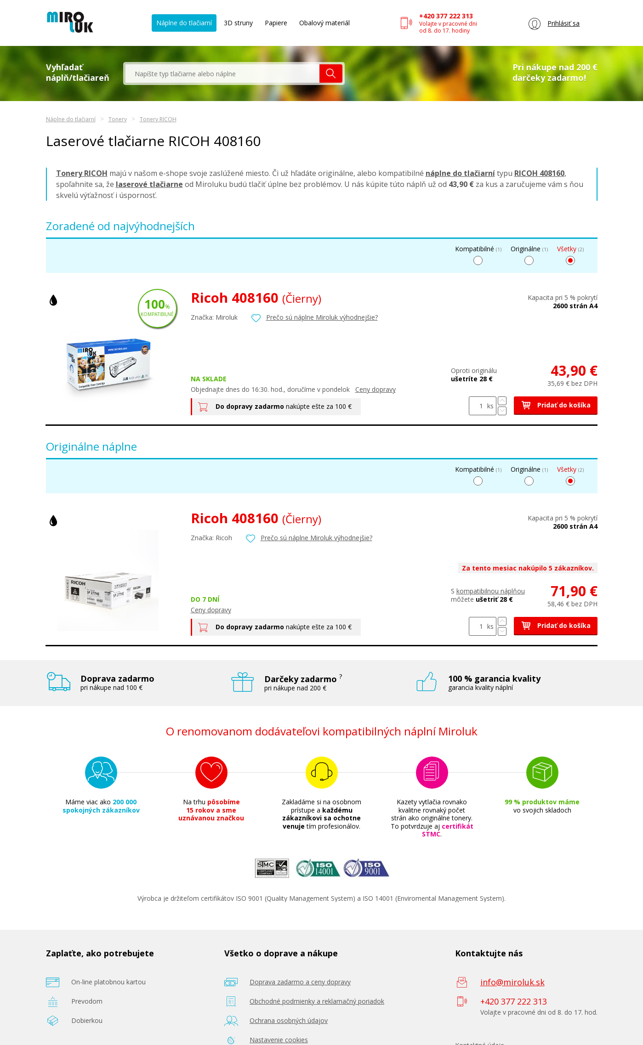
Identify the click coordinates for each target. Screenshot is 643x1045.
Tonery (117, 119)
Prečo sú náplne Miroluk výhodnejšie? (322, 317)
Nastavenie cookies (279, 1039)
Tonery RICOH (158, 119)
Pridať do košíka (556, 405)
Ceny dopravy (375, 389)
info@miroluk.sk (512, 982)
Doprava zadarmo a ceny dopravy (300, 981)
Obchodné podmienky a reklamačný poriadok (317, 1001)
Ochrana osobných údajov (289, 1020)
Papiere (276, 22)
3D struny (238, 22)
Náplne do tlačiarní (184, 22)
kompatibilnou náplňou (490, 591)
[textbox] (222, 73)
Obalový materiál (324, 22)
